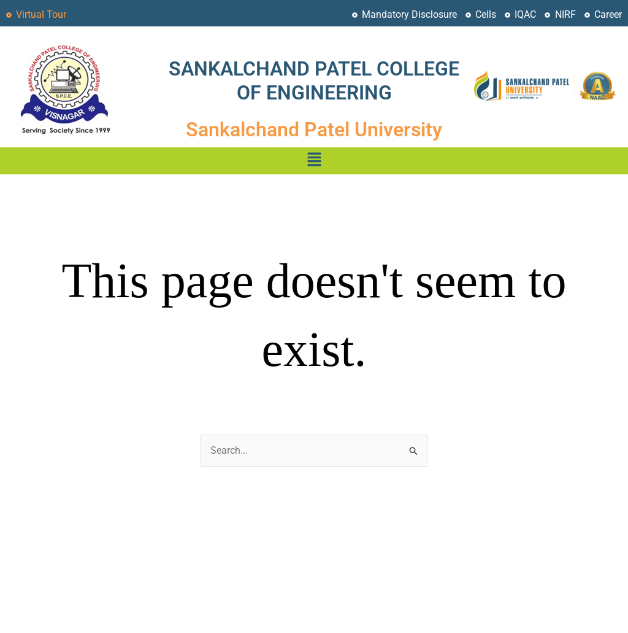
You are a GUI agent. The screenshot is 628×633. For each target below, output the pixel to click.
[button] (314, 160)
